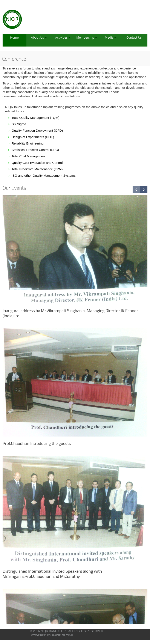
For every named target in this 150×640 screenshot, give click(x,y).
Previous (136, 189)
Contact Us (134, 37)
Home (14, 37)
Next (143, 189)
